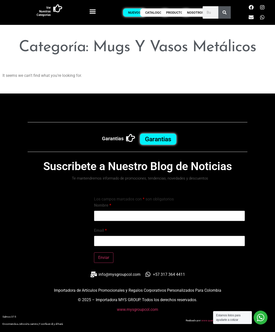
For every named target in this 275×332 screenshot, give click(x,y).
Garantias (113, 139)
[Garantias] (130, 138)
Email (100, 231)
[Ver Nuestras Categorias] (57, 8)
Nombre (102, 205)
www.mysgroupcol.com (137, 309)
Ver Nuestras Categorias (44, 11)
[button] (93, 11)
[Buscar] (224, 12)
